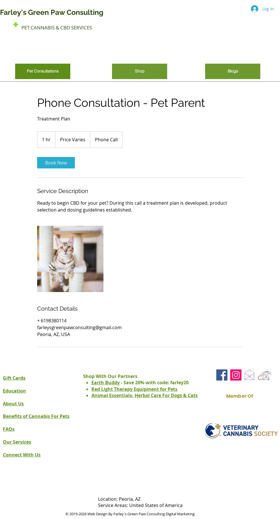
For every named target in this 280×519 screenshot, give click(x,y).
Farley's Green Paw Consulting (52, 12)
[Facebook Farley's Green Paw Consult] (221, 375)
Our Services (17, 442)
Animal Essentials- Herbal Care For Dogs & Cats (144, 395)
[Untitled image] (70, 259)
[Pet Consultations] (42, 71)
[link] (56, 162)
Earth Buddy (105, 382)
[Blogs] (232, 71)
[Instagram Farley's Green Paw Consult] (235, 375)
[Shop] (139, 71)
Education (14, 391)
